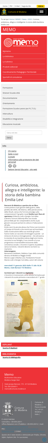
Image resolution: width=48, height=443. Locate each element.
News (24, 19)
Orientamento (9, 103)
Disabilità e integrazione (13, 119)
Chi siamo (12, 151)
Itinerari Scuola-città (11, 93)
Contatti (11, 157)
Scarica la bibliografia (11, 357)
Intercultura (8, 113)
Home (5, 6)
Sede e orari (13, 154)
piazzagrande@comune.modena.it (15, 426)
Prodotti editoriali (10, 67)
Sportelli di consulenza (12, 77)
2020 (30, 19)
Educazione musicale (11, 124)
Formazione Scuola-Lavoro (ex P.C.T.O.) (19, 108)
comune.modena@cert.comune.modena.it (22, 429)
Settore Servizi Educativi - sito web (22, 169)
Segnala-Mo (26, 6)
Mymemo (7, 51)
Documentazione (10, 98)
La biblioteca (8, 56)
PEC (11, 6)
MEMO (18, 19)
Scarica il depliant (10, 348)
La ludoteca (8, 61)
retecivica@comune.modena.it (33, 431)
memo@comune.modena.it (15, 389)
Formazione (8, 88)
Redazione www (8, 431)
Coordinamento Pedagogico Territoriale (19, 72)
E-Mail (17, 6)
